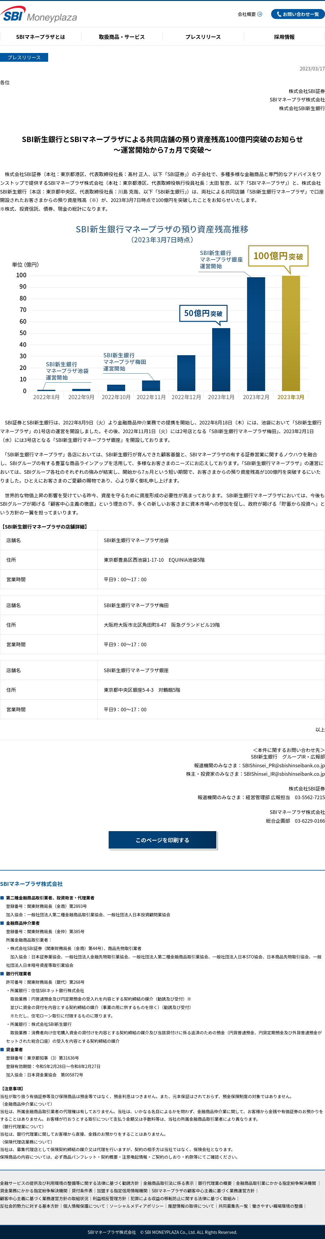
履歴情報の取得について (191, 1206)
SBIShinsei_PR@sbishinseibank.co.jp (283, 765)
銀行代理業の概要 (215, 1183)
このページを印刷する (149, 840)
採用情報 (284, 36)
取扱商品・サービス (122, 36)
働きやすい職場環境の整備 (277, 1206)
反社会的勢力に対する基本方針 (29, 1206)
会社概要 (250, 14)
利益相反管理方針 (109, 1198)
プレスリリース (203, 36)
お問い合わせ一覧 (298, 14)
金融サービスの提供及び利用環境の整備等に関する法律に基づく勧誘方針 (69, 1183)
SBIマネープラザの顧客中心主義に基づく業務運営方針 (203, 1191)
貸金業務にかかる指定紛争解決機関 (33, 1191)
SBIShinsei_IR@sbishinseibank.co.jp (284, 773)
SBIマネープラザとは (40, 36)
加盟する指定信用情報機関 (122, 1191)
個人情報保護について (84, 1206)
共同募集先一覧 (233, 1206)
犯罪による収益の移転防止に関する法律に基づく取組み (183, 1198)
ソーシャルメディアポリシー (137, 1206)
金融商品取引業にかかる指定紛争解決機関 (276, 1183)
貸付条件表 (82, 1191)
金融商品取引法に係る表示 (168, 1183)
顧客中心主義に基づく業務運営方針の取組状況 (44, 1198)
